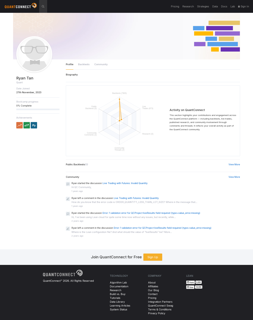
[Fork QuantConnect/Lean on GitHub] (190, 282)
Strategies (203, 6)
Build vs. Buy (117, 294)
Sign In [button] (243, 6)
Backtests (84, 64)
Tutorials (115, 297)
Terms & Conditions (159, 309)
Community (101, 64)
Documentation (119, 286)
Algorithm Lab (118, 282)
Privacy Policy (156, 313)
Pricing (175, 6)
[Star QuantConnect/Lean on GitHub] (190, 287)
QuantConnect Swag (160, 305)
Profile (69, 64)
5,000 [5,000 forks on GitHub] (198, 282)
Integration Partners (160, 301)
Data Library (117, 301)
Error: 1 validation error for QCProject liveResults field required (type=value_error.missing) (151, 212)
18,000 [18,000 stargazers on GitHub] (198, 287)
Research (188, 6)
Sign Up (153, 257)
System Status (118, 309)
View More (234, 164)
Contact (152, 294)
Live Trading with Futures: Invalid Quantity (125, 183)
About (152, 282)
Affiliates (153, 286)
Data (215, 6)
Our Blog (153, 290)
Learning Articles (120, 305)
